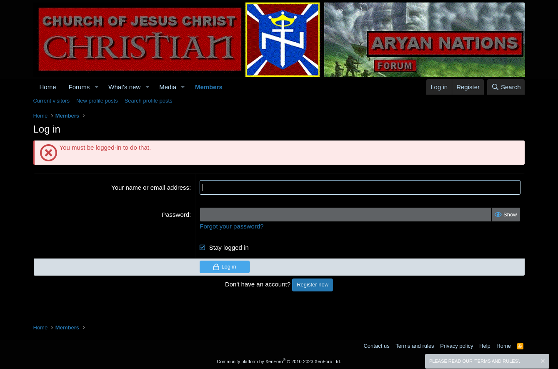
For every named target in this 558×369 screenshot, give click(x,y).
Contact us (376, 346)
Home (48, 86)
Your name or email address (150, 187)
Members (209, 86)
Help (484, 346)
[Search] (506, 87)
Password (175, 214)
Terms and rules (414, 346)
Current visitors (51, 101)
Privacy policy (456, 346)
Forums (79, 86)
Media (167, 86)
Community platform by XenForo (279, 361)
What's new (124, 86)
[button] (96, 87)
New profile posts (97, 101)
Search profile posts (149, 101)
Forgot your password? (231, 226)
